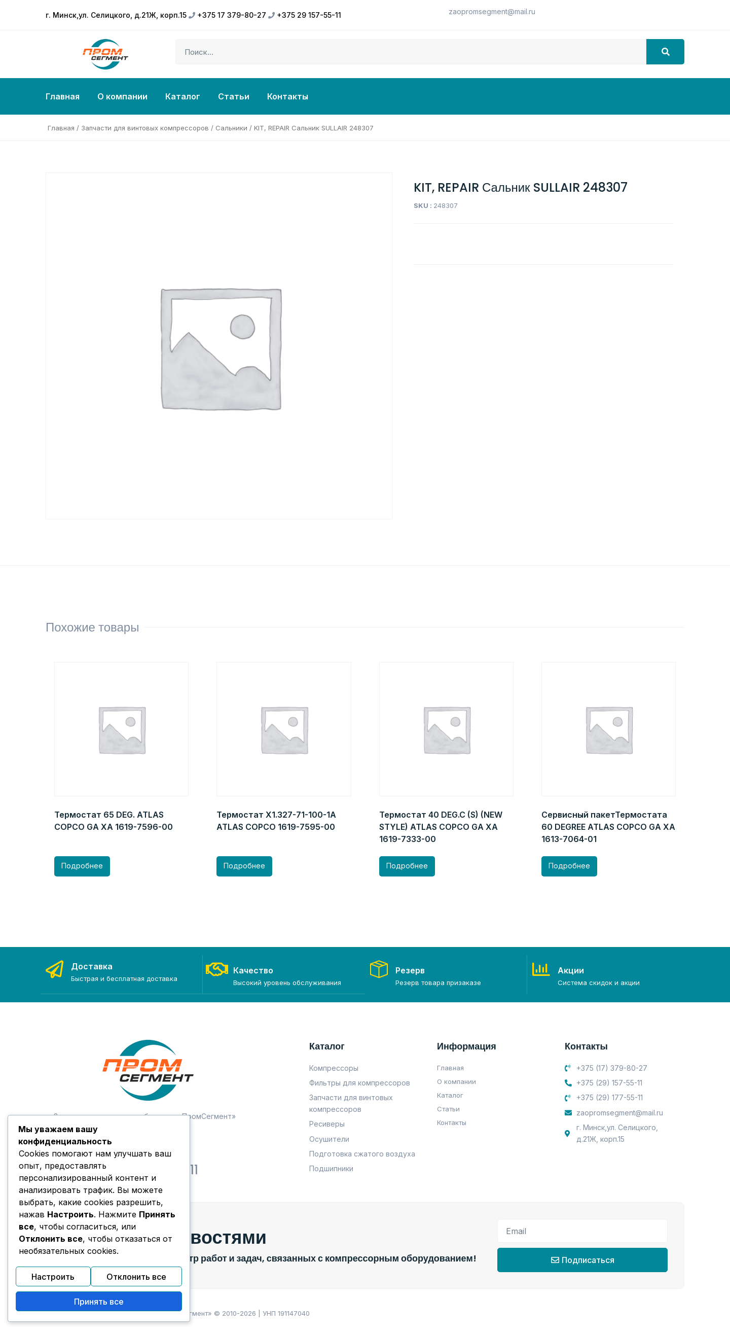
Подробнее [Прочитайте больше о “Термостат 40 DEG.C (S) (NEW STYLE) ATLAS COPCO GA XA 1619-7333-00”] (407, 865)
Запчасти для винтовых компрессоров (145, 128)
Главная (63, 96)
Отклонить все (136, 1281)
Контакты (287, 96)
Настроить (53, 1281)
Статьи (233, 96)
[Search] (665, 51)
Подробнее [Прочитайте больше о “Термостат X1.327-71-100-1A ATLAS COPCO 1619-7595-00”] (244, 865)
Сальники (231, 128)
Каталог (182, 96)
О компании (122, 96)
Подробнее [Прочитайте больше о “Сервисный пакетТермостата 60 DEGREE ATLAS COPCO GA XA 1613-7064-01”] (569, 865)
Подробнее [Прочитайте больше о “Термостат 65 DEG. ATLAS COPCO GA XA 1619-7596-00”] (82, 865)
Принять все (99, 1303)
